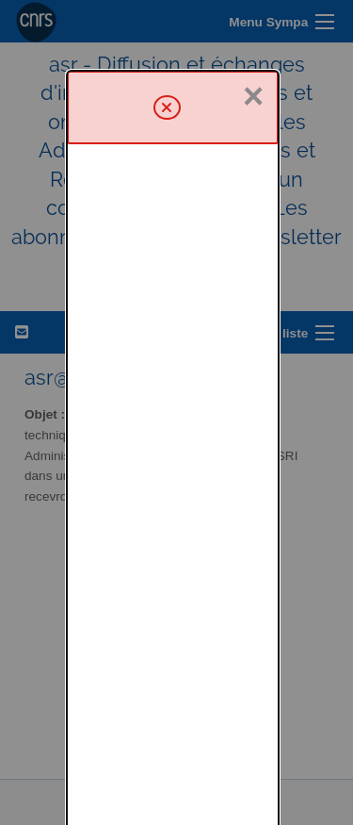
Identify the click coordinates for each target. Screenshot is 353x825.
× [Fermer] (253, 25)
